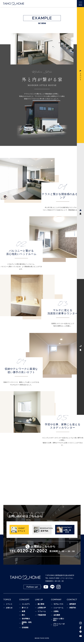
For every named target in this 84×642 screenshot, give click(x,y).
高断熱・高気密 (27, 623)
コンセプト (26, 604)
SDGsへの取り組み (58, 619)
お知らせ (9, 608)
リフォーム (42, 611)
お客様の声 (42, 608)
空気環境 (25, 627)
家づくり (25, 608)
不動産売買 (42, 615)
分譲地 (56, 611)
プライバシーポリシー (59, 624)
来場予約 (72, 608)
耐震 (23, 611)
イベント (9, 604)
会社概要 (57, 615)
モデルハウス (58, 604)
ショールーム (58, 608)
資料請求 (72, 604)
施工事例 (41, 604)
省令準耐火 (26, 618)
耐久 (23, 615)
